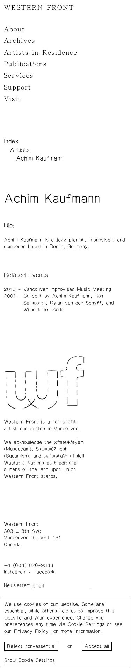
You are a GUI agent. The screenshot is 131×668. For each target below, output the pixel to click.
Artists (20, 150)
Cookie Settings (36, 660)
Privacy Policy (31, 631)
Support (17, 87)
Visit (12, 98)
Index (11, 141)
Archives (19, 40)
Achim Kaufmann (40, 158)
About (14, 29)
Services (19, 75)
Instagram (15, 571)
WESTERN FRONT (39, 7)
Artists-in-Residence (41, 52)
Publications (25, 64)
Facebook (43, 571)
